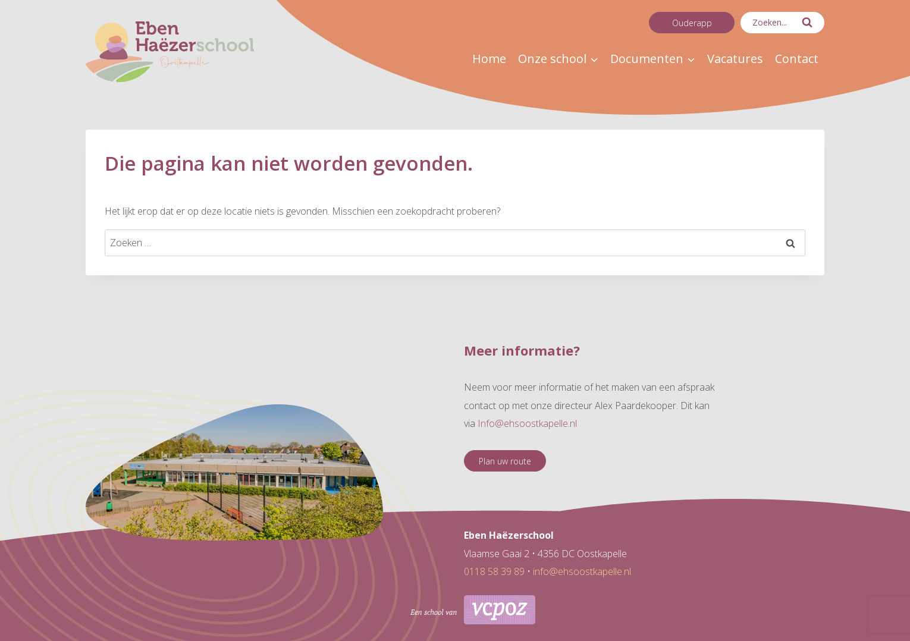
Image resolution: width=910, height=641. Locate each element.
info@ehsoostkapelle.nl (582, 571)
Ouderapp (692, 23)
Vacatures (735, 59)
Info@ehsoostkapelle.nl (527, 423)
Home (489, 59)
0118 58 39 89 (494, 571)
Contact (796, 59)
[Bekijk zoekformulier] (782, 22)
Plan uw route (505, 461)
